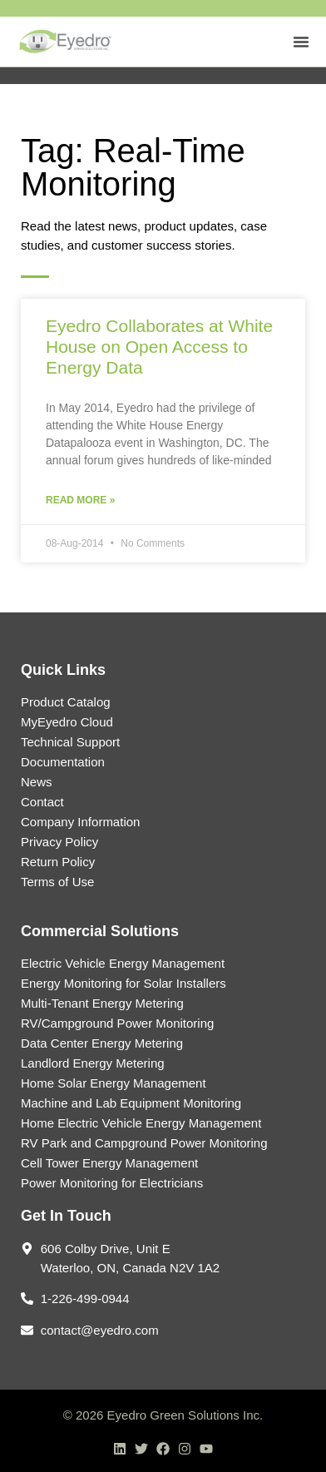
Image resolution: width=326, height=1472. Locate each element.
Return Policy (58, 862)
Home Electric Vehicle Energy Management (141, 1123)
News (36, 782)
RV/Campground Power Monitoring (117, 1023)
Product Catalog (66, 702)
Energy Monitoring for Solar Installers (123, 983)
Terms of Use (57, 882)
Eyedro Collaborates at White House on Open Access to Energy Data (159, 346)
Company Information (80, 822)
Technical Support (70, 742)
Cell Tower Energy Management (109, 1163)
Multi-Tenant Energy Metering (102, 1003)
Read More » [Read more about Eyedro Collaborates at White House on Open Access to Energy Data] (80, 500)
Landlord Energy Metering (93, 1063)
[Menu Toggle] (301, 41)
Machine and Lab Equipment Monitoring (131, 1103)
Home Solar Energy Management (113, 1083)
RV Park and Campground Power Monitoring (144, 1143)
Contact (42, 802)
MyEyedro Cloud (67, 722)
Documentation (63, 762)
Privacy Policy (59, 842)
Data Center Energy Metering (102, 1043)
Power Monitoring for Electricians (112, 1183)
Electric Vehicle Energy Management (123, 963)
